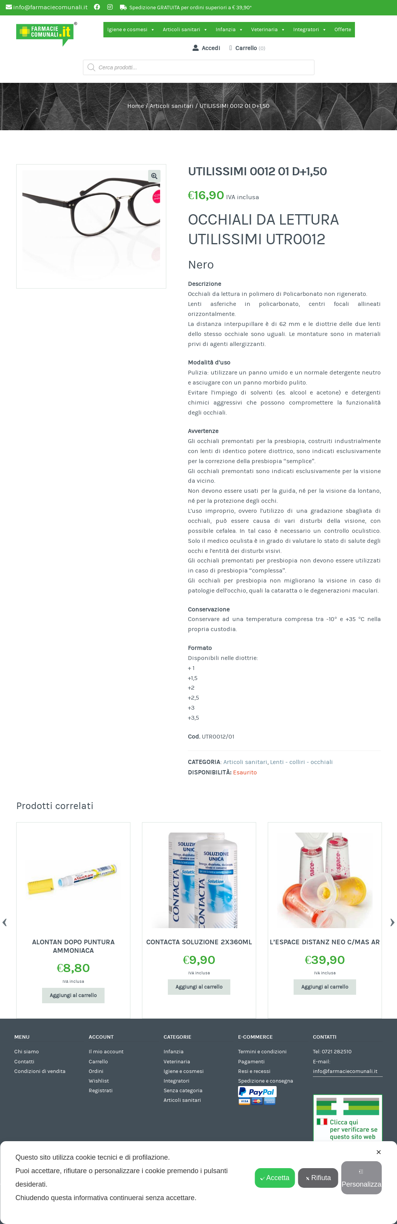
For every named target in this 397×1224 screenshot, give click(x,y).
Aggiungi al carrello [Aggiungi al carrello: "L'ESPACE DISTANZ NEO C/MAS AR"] (324, 987)
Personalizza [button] (361, 1178)
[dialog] (198, 1182)
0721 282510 (336, 1052)
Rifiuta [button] (318, 1178)
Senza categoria (183, 1091)
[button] (154, 176)
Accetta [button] (274, 1178)
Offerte (342, 30)
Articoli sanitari (185, 30)
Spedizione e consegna (265, 1081)
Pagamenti (251, 1062)
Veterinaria (268, 30)
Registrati (101, 1091)
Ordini (96, 1071)
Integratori (310, 30)
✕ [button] (379, 1152)
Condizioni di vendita (40, 1071)
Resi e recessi (254, 1071)
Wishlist (99, 1081)
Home (135, 105)
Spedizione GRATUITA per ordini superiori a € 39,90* (190, 8)
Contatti (24, 1062)
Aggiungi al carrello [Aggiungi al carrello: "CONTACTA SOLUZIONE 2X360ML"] (199, 987)
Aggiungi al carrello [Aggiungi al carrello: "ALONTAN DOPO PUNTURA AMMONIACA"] (73, 995)
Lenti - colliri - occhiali (301, 762)
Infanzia (229, 30)
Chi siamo (26, 1052)
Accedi (204, 48)
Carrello (98, 1062)
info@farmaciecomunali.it (345, 1071)
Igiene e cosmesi (131, 30)
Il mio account (106, 1052)
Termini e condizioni (262, 1052)
